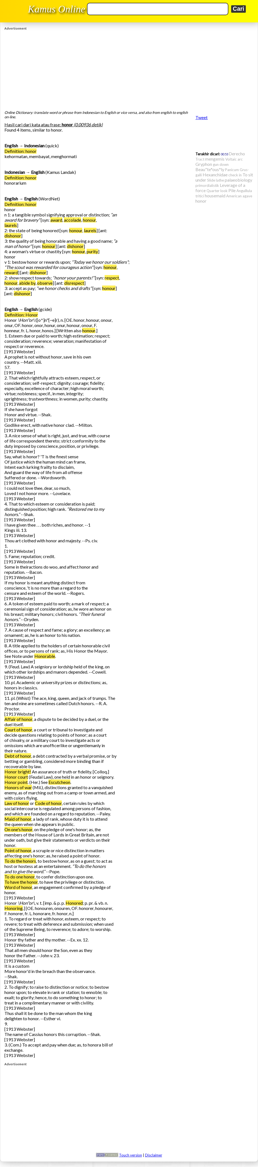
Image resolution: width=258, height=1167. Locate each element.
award (56, 220)
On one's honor (18, 829)
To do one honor (19, 876)
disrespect (74, 283)
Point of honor (17, 850)
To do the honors (20, 861)
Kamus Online (56, 9)
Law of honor (16, 803)
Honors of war (18, 787)
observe (45, 283)
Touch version (130, 1155)
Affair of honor (18, 719)
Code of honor (48, 803)
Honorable (44, 656)
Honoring (13, 908)
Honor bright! (17, 771)
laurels (10, 225)
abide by (27, 283)
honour (89, 220)
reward (11, 272)
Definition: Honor (21, 314)
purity (92, 251)
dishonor (12, 235)
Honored (74, 903)
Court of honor (18, 729)
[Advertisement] (129, 69)
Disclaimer (153, 1155)
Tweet (201, 117)
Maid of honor (17, 818)
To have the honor (21, 882)
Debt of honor (17, 755)
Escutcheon (59, 782)
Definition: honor (20, 151)
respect (112, 277)
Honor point (16, 782)
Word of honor (18, 887)
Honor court (16, 776)
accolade (72, 220)
